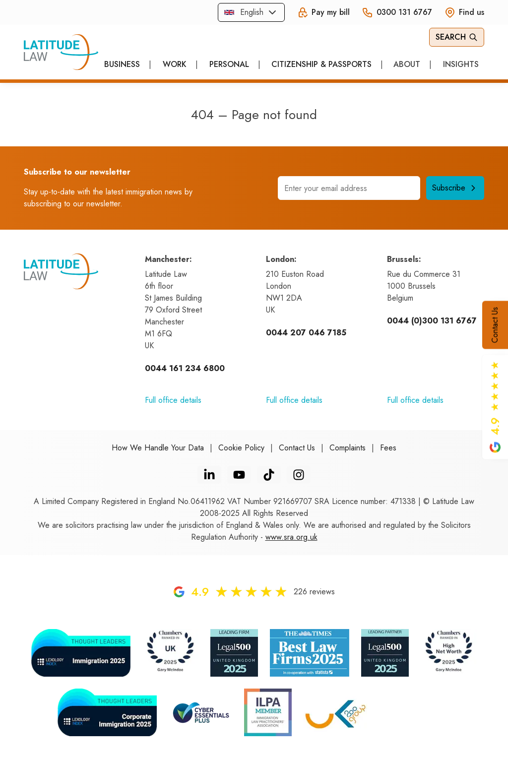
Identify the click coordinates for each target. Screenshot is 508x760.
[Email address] (349, 188)
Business (122, 64)
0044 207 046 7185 (306, 332)
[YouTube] (239, 475)
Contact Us (495, 325)
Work (175, 64)
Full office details (173, 400)
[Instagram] (299, 475)
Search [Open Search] (457, 37)
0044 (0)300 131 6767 (432, 320)
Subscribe (455, 187)
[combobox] (251, 12)
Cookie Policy (241, 447)
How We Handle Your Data (158, 447)
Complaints (347, 447)
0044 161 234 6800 (185, 368)
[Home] (61, 52)
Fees (388, 447)
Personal (229, 64)
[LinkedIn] (209, 475)
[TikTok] (269, 475)
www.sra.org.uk (291, 537)
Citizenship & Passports (321, 64)
